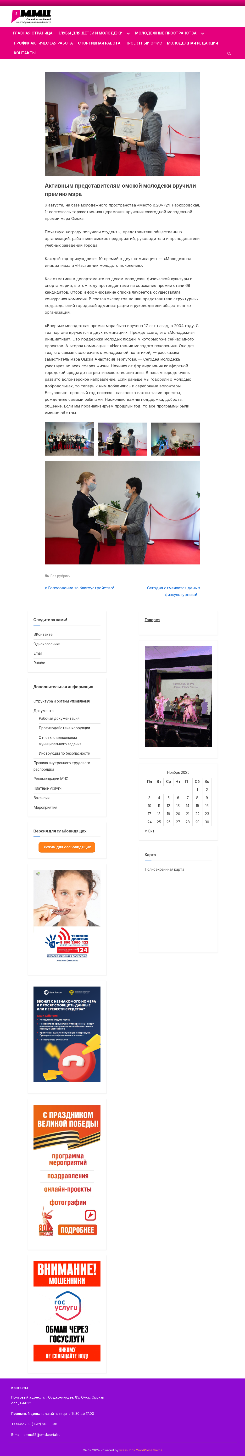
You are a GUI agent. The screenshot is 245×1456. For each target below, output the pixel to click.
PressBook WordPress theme (140, 1450)
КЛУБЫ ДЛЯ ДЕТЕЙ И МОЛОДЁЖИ (90, 33)
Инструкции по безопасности (64, 753)
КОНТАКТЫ (25, 53)
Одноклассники (46, 644)
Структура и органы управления (61, 701)
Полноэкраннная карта (164, 869)
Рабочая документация (59, 718)
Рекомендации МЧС (50, 778)
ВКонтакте (43, 634)
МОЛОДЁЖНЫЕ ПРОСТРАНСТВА (166, 33)
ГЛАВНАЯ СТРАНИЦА (33, 33)
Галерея (152, 620)
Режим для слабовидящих (67, 847)
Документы (43, 710)
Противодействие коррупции (64, 728)
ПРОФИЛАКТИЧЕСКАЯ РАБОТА (43, 43)
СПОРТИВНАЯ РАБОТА (99, 43)
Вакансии (41, 798)
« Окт (150, 831)
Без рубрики (60, 576)
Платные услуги (47, 788)
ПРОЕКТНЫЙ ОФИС (144, 43)
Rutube (39, 663)
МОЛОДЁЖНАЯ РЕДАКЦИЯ (192, 43)
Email (37, 653)
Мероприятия (45, 807)
